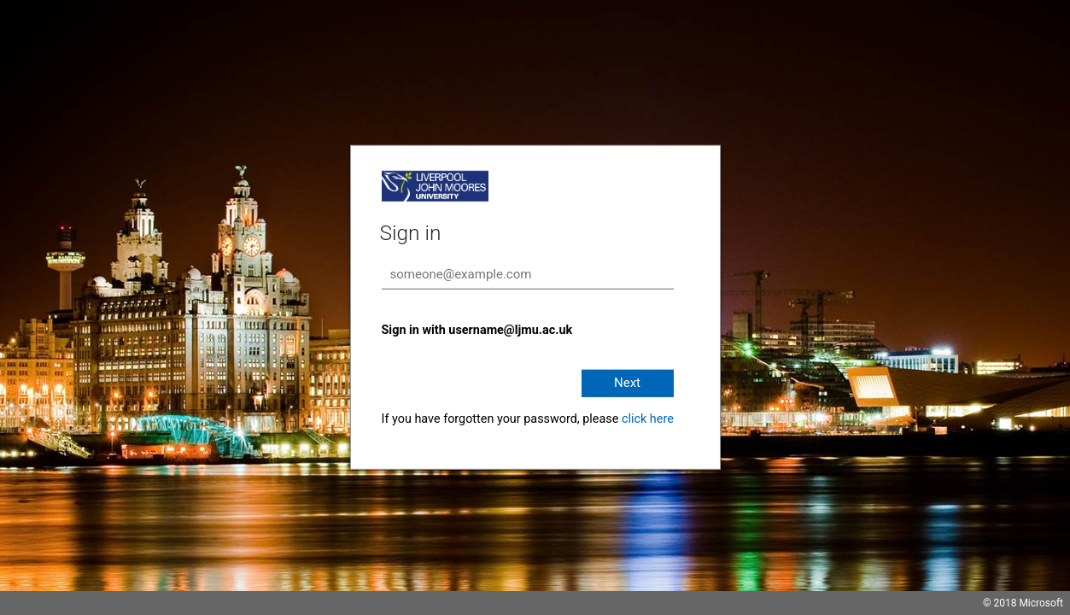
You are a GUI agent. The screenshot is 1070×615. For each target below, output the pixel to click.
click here (648, 419)
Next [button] (627, 382)
